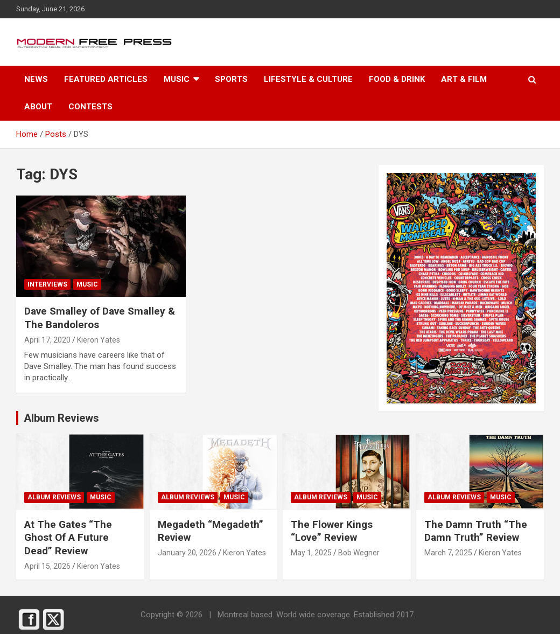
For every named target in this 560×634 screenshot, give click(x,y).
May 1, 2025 (311, 552)
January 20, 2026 (187, 552)
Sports (231, 79)
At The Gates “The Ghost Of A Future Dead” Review (68, 537)
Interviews (47, 284)
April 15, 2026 (47, 566)
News (36, 79)
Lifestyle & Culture (308, 79)
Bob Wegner (359, 552)
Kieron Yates (98, 340)
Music (177, 79)
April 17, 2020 (47, 340)
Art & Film (464, 79)
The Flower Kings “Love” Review (332, 531)
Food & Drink (397, 79)
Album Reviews (54, 497)
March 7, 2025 (448, 552)
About (38, 107)
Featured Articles (106, 79)
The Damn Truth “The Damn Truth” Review (475, 531)
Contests (90, 107)
